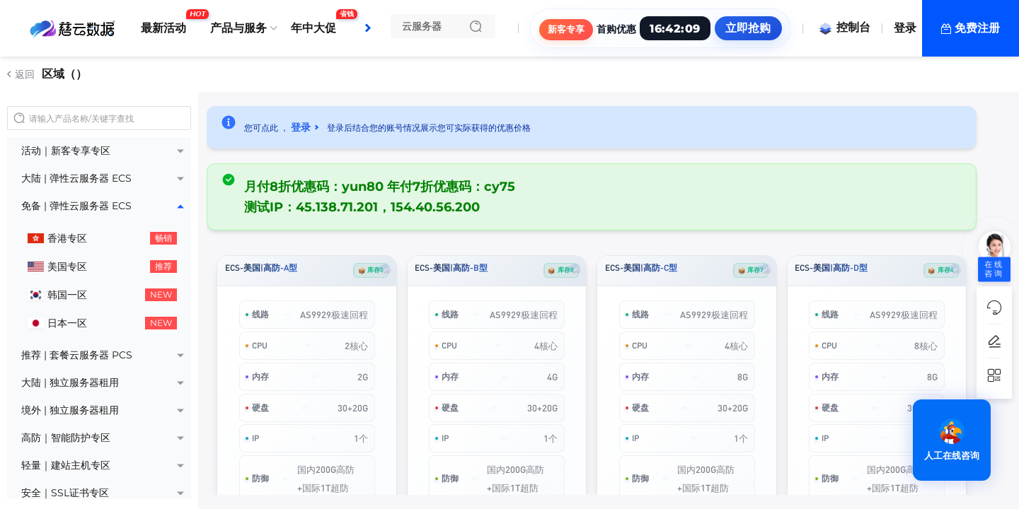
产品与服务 (238, 28)
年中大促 (317, 23)
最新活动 (167, 23)
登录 (905, 28)
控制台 (844, 27)
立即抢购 (748, 28)
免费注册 (977, 28)
